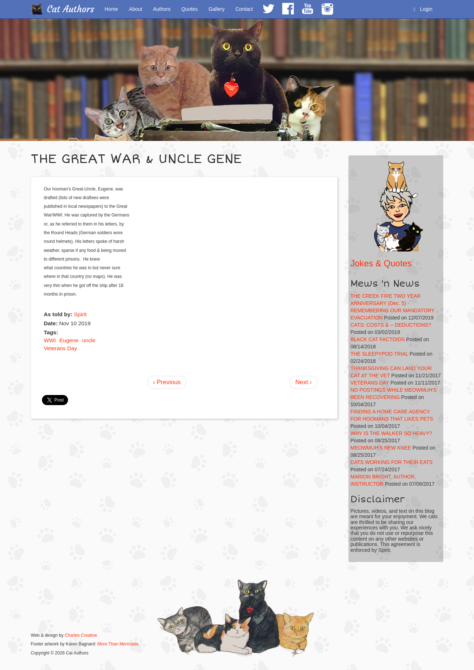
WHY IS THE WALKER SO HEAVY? (391, 433)
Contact (244, 9)
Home (111, 9)
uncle (89, 340)
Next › (303, 382)
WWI (50, 340)
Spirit (80, 314)
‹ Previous (167, 382)
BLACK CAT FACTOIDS (378, 339)
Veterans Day (60, 348)
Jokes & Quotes (381, 263)
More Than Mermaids (118, 644)
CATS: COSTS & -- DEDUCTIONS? (391, 325)
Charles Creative (81, 635)
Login (423, 9)
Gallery (216, 9)
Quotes (189, 9)
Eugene (69, 340)
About (135, 9)
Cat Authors (70, 9)
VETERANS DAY (370, 383)
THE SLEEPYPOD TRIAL (380, 354)
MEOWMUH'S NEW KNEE (381, 448)
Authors (161, 9)
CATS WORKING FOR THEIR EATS (392, 462)
